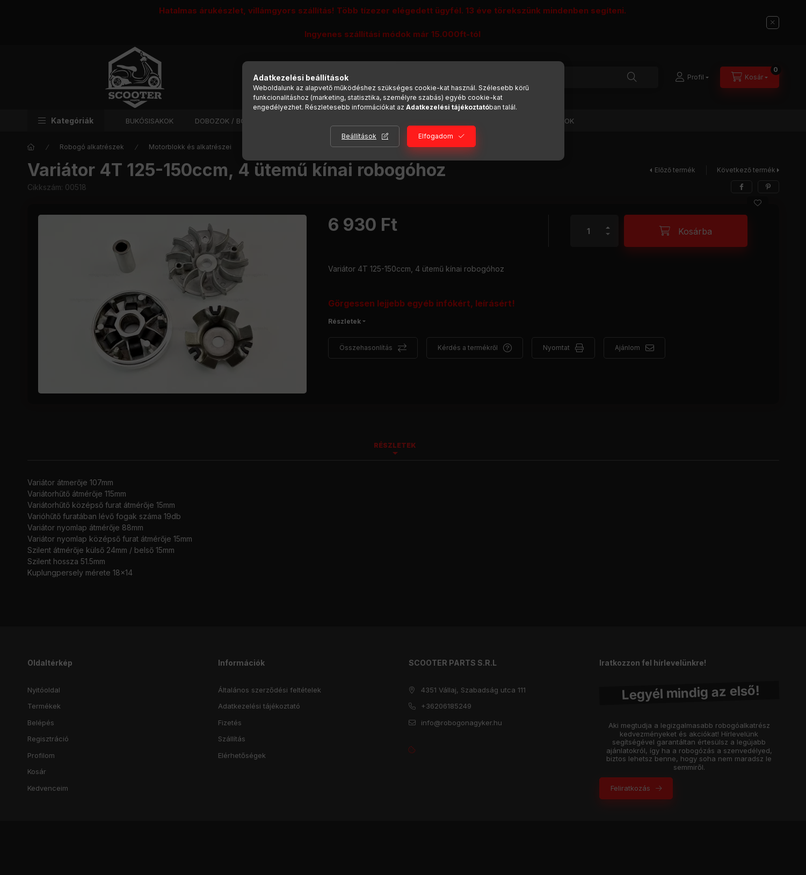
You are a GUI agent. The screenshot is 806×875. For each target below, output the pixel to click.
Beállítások (359, 136)
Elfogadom (435, 136)
